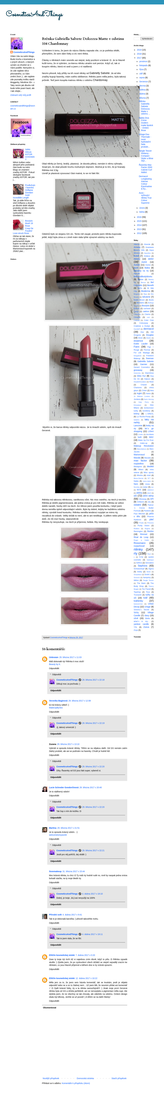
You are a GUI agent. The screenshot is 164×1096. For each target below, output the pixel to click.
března (142, 98)
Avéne (148, 265)
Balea (147, 268)
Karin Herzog (149, 399)
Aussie (137, 265)
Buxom (136, 309)
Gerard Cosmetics (142, 367)
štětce (136, 580)
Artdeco (147, 256)
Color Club (149, 320)
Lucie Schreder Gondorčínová (64, 787)
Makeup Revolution (144, 446)
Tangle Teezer (148, 580)
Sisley (139, 572)
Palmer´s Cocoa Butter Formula (144, 508)
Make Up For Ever (146, 440)
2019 (139, 50)
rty (135, 553)
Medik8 (150, 466)
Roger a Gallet (141, 540)
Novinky (137, 487)
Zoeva (146, 627)
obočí (149, 493)
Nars (136, 484)
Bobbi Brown (139, 300)
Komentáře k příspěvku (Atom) (76, 1083)
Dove (140, 338)
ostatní (137, 504)
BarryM (137, 274)
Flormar (147, 350)
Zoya (136, 630)
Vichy (136, 612)
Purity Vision (144, 526)
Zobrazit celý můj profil (20, 95)
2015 (139, 221)
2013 (139, 229)
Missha (140, 475)
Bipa (145, 294)
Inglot (139, 393)
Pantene (147, 511)
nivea (147, 484)
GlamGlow (149, 373)
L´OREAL (150, 414)
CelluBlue (137, 314)
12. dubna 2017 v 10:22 (86, 978)
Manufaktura (141, 449)
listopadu (143, 65)
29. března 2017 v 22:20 (93, 766)
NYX (139, 490)
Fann (136, 346)
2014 (139, 225)
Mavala (137, 458)
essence (138, 340)
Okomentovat (49, 1007)
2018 (139, 54)
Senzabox (149, 563)
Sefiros (139, 563)
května (142, 90)
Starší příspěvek (119, 1078)
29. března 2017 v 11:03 (70, 657)
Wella (147, 618)
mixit (149, 475)
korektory (146, 411)
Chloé (144, 391)
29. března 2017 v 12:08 (79, 701)
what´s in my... (141, 621)
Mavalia (147, 458)
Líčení (151, 431)
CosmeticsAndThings (34, 14)
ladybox (136, 420)
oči (135, 495)
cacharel (147, 309)
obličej (139, 493)
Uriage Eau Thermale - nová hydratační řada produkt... (145, 140)
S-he (141, 557)
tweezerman (138, 604)
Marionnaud (139, 454)
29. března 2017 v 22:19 (93, 723)
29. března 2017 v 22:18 (93, 680)
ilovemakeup (55, 871)
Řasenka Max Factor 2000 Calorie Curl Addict (145, 168)
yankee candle (141, 624)
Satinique (150, 560)
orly (149, 502)
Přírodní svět (55, 914)
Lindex (140, 434)
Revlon (150, 531)
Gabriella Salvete (145, 361)
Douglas (150, 335)
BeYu (140, 288)
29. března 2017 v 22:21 (93, 850)
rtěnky (138, 549)
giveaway (138, 370)
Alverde (147, 244)
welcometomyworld (58, 835)
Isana (148, 393)
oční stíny (148, 495)
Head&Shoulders (140, 382)
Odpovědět (54, 668)
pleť (151, 519)
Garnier (143, 364)
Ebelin (148, 338)
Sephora (142, 565)
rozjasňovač (139, 546)
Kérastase (137, 405)
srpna (142, 77)
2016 (139, 217)
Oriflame (140, 502)
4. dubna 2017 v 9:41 (72, 914)
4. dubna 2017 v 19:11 (92, 934)
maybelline (139, 463)
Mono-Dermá (138, 478)
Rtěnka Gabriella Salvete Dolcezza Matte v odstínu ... (144, 107)
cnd (148, 317)
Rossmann (140, 543)
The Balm (141, 583)
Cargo (136, 311)
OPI (152, 499)
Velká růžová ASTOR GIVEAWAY (30, 154)
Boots (151, 300)
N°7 (149, 478)
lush (140, 437)
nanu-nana (147, 481)
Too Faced (146, 589)
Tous (148, 592)
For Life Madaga (142, 353)
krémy (136, 413)
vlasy (146, 615)
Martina (52, 828)
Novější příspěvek (51, 1078)
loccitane (150, 434)
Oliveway (142, 499)
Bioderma (145, 291)
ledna (142, 212)
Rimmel (143, 534)
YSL (135, 627)
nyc (152, 487)
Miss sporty (149, 472)
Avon (136, 268)
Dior (142, 332)
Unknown (53, 657)
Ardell (136, 256)
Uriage (147, 607)
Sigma (151, 569)
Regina (147, 528)
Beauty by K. (55, 664)
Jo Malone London (142, 396)
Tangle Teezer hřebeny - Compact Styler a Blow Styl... (146, 156)
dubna (142, 94)
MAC (151, 437)
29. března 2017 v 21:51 (68, 828)
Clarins (147, 314)
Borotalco (140, 303)
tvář (145, 597)
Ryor (149, 554)
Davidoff (137, 329)
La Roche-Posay (144, 417)
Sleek (148, 572)
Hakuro (147, 379)
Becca (143, 282)
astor (151, 258)
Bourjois (145, 305)
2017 (139, 58)
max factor (140, 460)
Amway (137, 247)
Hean (151, 382)
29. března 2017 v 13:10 (68, 744)
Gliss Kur (141, 376)
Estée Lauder (141, 343)
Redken (136, 528)
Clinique (137, 317)
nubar (145, 487)
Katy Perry (144, 402)
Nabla (136, 481)
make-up (143, 443)
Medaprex (138, 467)
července (143, 81)
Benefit (150, 285)
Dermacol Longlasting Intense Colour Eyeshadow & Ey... (145, 182)
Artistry (137, 259)
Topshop (137, 592)
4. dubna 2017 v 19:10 (92, 894)
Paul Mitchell (139, 514)
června (142, 86)
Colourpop (143, 323)
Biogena (137, 294)
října (141, 69)
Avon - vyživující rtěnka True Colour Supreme (145, 198)
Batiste (140, 279)
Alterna (137, 244)
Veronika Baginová (58, 701)
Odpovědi (56, 674)
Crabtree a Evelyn (142, 326)
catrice (146, 311)
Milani (140, 470)
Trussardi (137, 595)
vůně (136, 618)
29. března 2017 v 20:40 (90, 787)
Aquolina (147, 253)
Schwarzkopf (139, 569)
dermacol (148, 328)
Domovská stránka (85, 1078)
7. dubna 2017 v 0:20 (85, 955)
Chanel (144, 385)
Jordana (137, 399)
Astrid (144, 262)
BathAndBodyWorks (143, 276)
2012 (139, 233)
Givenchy (137, 373)
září (141, 73)
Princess (150, 523)
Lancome (138, 425)
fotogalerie (137, 356)
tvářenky (138, 600)
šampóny (147, 577)
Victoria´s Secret (141, 610)
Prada (141, 523)
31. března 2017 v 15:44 (73, 871)
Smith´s (147, 575)
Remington (138, 531)
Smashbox (138, 574)
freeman (150, 358)
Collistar (137, 320)
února (142, 208)
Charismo (138, 388)
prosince (143, 61)
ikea (152, 391)
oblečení (150, 490)
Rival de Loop (141, 537)
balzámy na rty (141, 271)
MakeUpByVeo (56, 707)
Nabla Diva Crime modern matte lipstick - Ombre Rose (146, 124)
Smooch (137, 577)
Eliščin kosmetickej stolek (62, 955)
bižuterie (146, 297)
